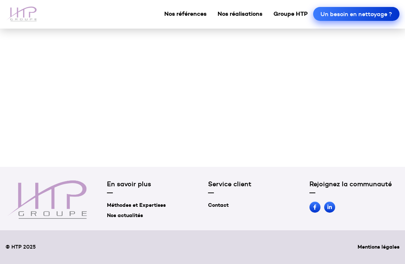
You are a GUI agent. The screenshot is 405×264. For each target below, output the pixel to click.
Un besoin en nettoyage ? (356, 14)
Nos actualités (125, 215)
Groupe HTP (290, 13)
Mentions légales (378, 246)
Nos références (185, 13)
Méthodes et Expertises (136, 205)
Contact (218, 205)
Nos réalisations (240, 13)
